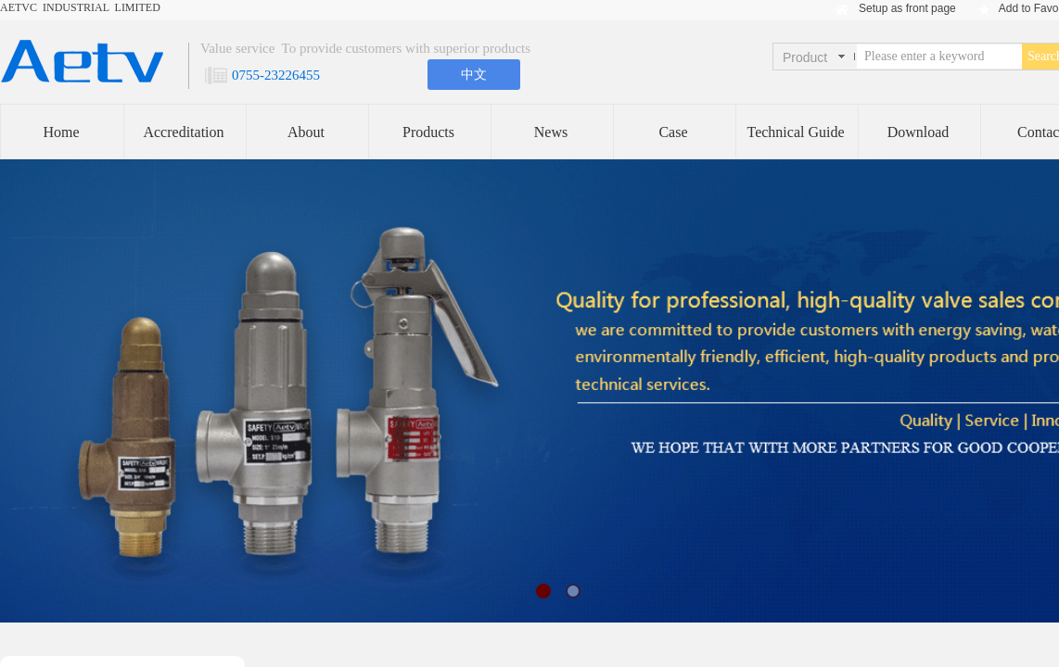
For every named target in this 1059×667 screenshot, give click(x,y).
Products (428, 132)
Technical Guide (795, 132)
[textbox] (939, 56)
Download (918, 132)
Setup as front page (907, 8)
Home (61, 132)
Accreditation (183, 132)
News (551, 132)
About (306, 132)
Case (672, 132)
